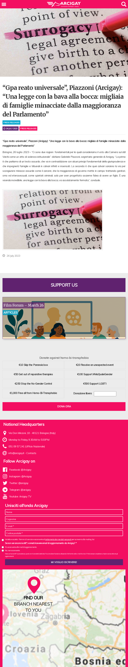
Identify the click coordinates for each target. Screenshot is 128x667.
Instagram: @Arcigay (20, 475)
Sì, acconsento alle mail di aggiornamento (21, 546)
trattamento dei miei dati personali (58, 539)
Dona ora (64, 405)
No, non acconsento (12, 550)
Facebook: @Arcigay (20, 469)
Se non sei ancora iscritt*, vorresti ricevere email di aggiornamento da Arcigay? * (40, 542)
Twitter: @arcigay (18, 482)
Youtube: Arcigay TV (20, 495)
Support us (64, 284)
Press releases (28, 128)
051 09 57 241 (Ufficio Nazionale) (27, 445)
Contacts (31, 452)
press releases (11, 122)
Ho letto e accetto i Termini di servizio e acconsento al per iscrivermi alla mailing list (49, 539)
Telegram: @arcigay (20, 489)
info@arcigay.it (16, 452)
